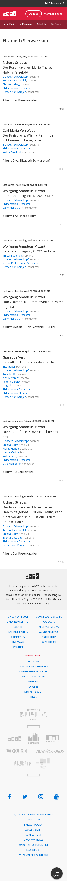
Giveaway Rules (33, 840)
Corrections (33, 835)
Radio (12, 24)
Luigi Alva (8, 385)
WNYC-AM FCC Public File (34, 855)
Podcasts (49, 622)
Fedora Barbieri (12, 381)
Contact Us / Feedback (33, 667)
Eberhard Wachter (13, 537)
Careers (33, 687)
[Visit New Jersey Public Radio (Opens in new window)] (17, 763)
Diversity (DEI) (33, 692)
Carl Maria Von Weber (20, 130)
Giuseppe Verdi (14, 357)
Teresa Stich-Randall (14, 80)
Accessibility (33, 830)
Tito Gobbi (9, 366)
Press (33, 697)
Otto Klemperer (12, 463)
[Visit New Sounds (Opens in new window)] (50, 751)
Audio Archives (49, 632)
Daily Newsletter (18, 622)
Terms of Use (33, 820)
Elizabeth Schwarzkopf (16, 76)
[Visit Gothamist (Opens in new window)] (33, 738)
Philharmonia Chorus (15, 393)
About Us (33, 661)
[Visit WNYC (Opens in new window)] (14, 739)
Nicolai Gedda (11, 452)
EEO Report (33, 850)
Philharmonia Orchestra (16, 88)
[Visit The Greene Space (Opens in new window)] (50, 763)
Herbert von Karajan (14, 92)
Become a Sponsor (33, 677)
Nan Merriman (11, 378)
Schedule (41, 24)
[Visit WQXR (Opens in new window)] (17, 751)
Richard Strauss (15, 62)
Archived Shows (49, 627)
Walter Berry (10, 456)
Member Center (53, 13)
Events (18, 627)
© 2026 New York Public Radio (33, 815)
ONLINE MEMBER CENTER (33, 672)
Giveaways (18, 642)
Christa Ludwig (11, 84)
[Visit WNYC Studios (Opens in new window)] (52, 738)
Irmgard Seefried (12, 255)
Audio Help (49, 637)
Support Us (49, 642)
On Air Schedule (18, 617)
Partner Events (18, 632)
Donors (33, 682)
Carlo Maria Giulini (13, 207)
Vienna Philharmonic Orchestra (20, 263)
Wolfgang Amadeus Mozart (24, 191)
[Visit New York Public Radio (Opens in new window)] (33, 714)
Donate (33, 13)
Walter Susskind (12, 152)
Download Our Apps (49, 617)
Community (18, 637)
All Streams (26, 24)
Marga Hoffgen (11, 448)
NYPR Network (54, 3)
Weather (18, 647)
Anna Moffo (9, 374)
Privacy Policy (33, 825)
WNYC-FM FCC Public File (33, 845)
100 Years (56, 24)
